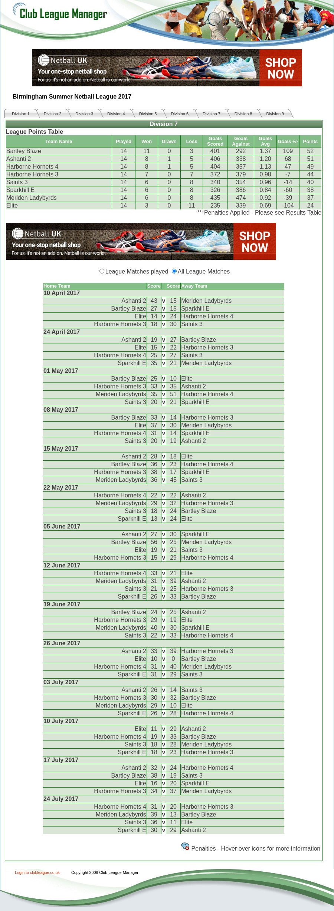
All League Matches (204, 271)
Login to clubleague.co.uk (37, 872)
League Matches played (136, 271)
